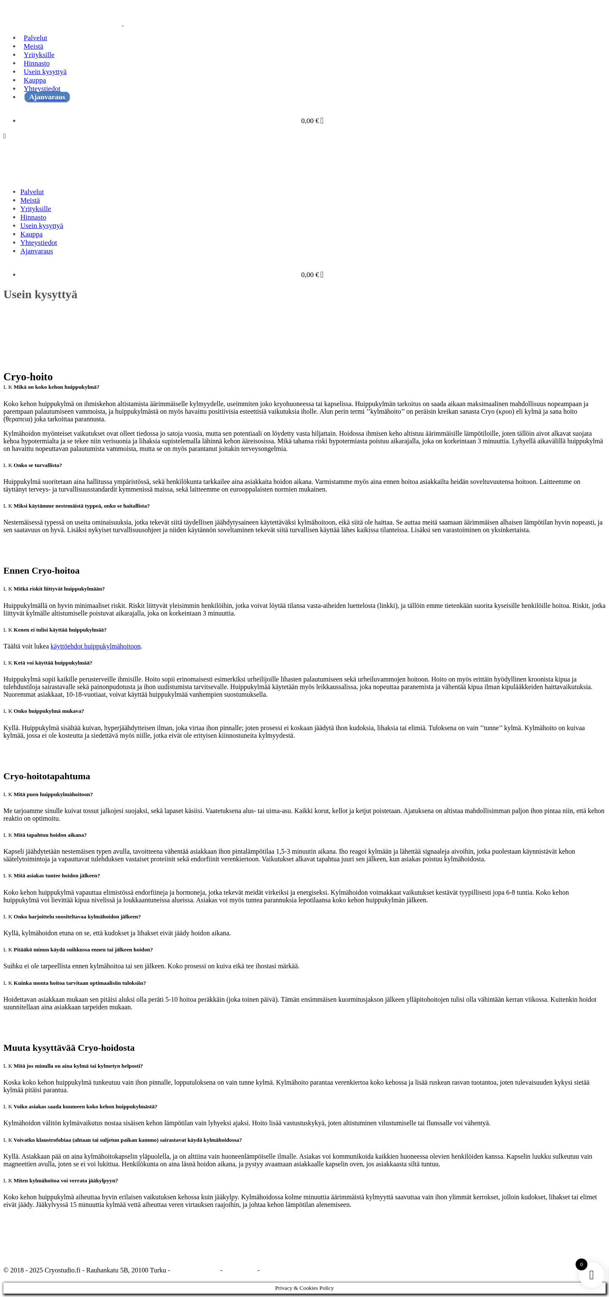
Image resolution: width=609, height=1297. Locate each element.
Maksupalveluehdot (288, 1270)
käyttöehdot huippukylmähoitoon (96, 646)
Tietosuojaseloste (195, 1270)
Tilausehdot (240, 1270)
